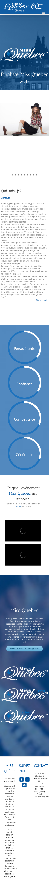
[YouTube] (24, 785)
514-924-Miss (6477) (39, 790)
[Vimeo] (27, 779)
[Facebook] (21, 779)
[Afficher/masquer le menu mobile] (43, 13)
